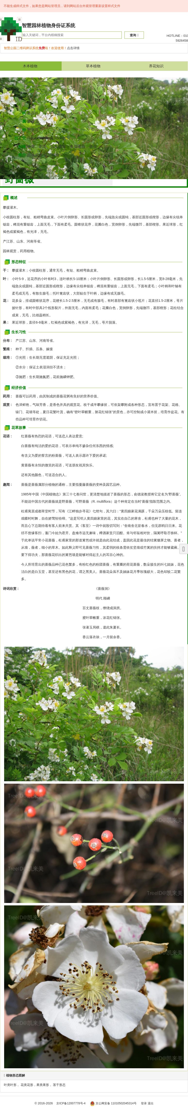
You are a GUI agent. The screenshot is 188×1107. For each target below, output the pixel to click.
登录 (144, 1103)
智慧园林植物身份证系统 (48, 25)
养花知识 (156, 66)
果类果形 (42, 1085)
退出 (151, 1103)
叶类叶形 (10, 1085)
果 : (7, 322)
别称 (22, 146)
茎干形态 (59, 1085)
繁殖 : (9, 349)
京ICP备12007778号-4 (70, 1103)
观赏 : (9, 405)
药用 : (9, 396)
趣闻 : (7, 484)
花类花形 (27, 1085)
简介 (22, 155)
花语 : (7, 436)
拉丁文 (20, 138)
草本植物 (93, 66)
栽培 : (9, 357)
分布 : (9, 340)
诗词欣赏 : (11, 589)
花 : (7, 301)
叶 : (7, 279)
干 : (7, 270)
